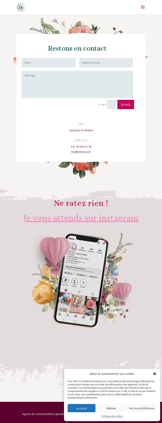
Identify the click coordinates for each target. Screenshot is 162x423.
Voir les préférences (142, 408)
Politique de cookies (112, 416)
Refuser (111, 408)
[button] (155, 374)
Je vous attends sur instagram (81, 218)
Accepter (81, 408)
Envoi (121, 101)
